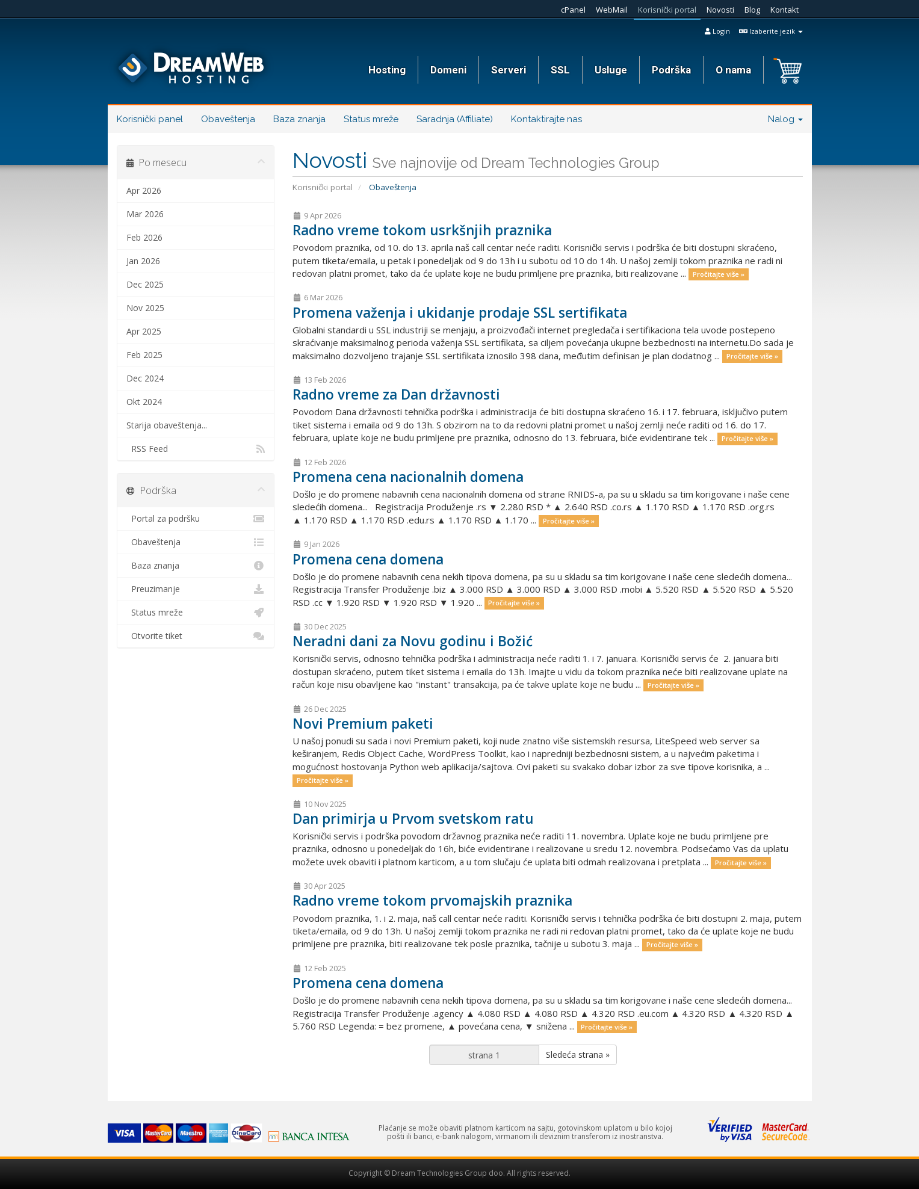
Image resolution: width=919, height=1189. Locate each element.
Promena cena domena (368, 559)
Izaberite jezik (771, 31)
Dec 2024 (145, 378)
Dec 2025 (145, 284)
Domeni (448, 70)
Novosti (720, 9)
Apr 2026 (143, 190)
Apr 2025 (143, 331)
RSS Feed (195, 449)
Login (717, 31)
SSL (560, 70)
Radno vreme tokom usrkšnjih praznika (422, 230)
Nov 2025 (145, 307)
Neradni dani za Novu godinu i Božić (412, 641)
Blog (752, 9)
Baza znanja (299, 119)
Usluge (611, 70)
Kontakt (784, 9)
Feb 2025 (144, 354)
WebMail (612, 9)
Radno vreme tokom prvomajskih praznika (432, 900)
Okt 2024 (144, 401)
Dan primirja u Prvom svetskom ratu (413, 818)
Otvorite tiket (195, 636)
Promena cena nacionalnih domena (408, 477)
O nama (733, 70)
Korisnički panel (150, 119)
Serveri (508, 70)
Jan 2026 (143, 261)
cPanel (573, 9)
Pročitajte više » (718, 274)
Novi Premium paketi (362, 723)
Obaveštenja (228, 119)
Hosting (387, 70)
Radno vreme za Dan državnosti (396, 394)
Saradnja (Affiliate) (454, 119)
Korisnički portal (667, 9)
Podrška (671, 70)
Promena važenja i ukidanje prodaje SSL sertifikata (459, 312)
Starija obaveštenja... (166, 425)
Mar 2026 (145, 214)
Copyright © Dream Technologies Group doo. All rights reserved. (459, 1173)
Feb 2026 (144, 237)
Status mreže (371, 119)
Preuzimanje (195, 589)
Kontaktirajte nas (546, 119)
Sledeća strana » (578, 1054)
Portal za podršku (195, 518)
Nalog (785, 119)
